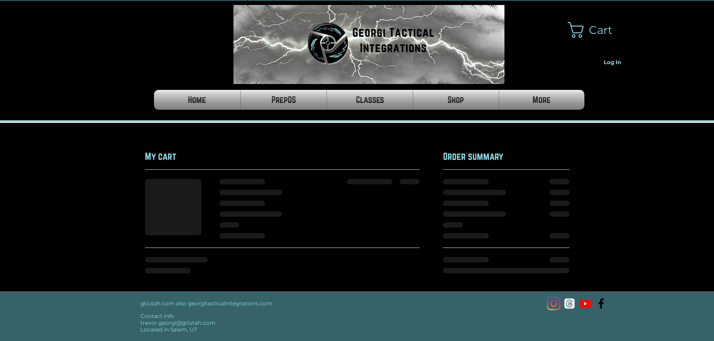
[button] (597, 30)
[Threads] (569, 303)
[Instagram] (553, 303)
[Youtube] (585, 303)
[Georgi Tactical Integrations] (601, 303)
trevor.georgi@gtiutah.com (177, 322)
